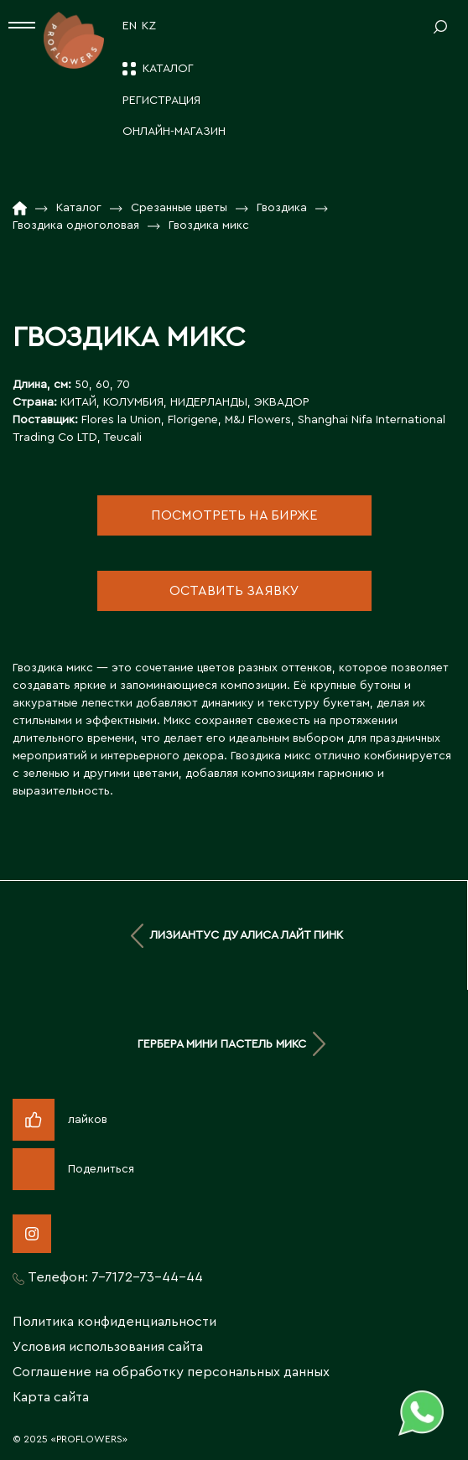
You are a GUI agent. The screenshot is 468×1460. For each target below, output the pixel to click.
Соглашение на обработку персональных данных (171, 1372)
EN (129, 26)
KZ (149, 26)
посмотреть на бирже (234, 515)
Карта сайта (51, 1397)
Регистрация (161, 100)
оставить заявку (234, 591)
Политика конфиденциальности (114, 1321)
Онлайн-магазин (174, 131)
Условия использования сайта (108, 1347)
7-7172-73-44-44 (147, 1277)
